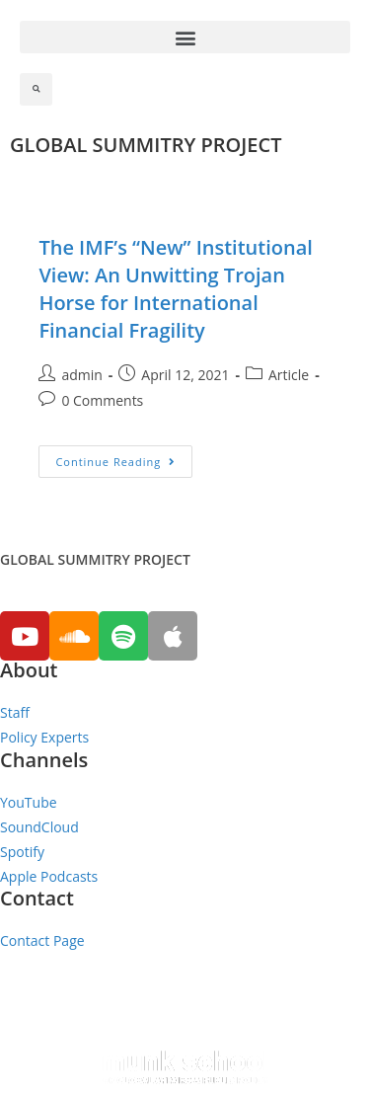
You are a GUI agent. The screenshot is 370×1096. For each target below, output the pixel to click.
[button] (185, 37)
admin (81, 374)
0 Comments (102, 400)
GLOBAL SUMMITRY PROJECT (145, 144)
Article (288, 374)
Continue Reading (115, 461)
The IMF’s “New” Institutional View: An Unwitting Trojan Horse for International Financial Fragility (175, 289)
